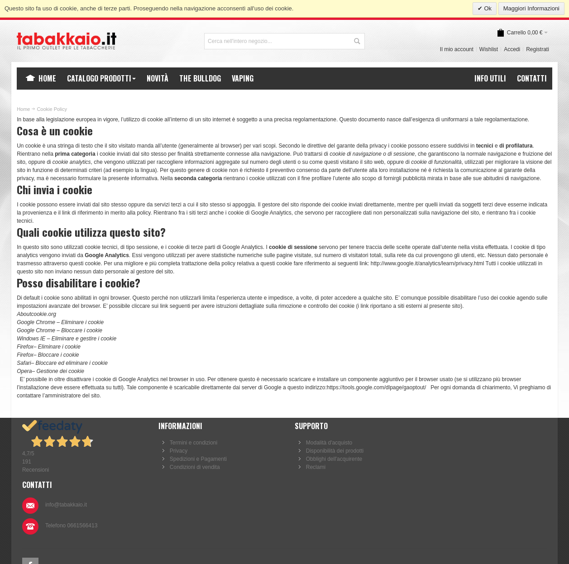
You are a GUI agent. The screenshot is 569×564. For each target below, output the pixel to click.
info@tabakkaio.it (467, 446)
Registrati (537, 49)
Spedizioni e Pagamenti (196, 459)
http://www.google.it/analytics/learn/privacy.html (427, 263)
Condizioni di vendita (192, 467)
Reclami (310, 467)
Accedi (512, 49)
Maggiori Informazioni (531, 8)
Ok (487, 8)
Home (23, 109)
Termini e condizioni (191, 443)
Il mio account (456, 49)
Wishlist (488, 49)
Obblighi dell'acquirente (329, 459)
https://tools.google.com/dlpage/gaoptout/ (376, 387)
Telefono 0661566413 (473, 467)
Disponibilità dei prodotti (330, 451)
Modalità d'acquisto (324, 443)
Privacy (176, 451)
